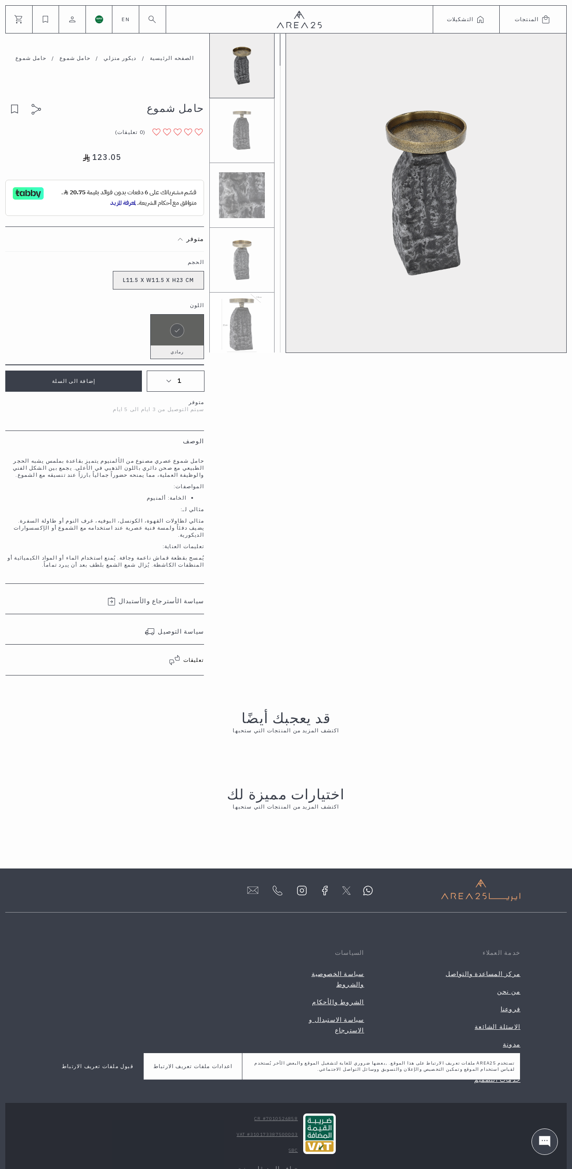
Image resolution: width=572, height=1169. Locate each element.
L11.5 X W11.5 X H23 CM (158, 280)
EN (125, 19)
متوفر (195, 239)
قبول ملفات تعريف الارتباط (98, 1066)
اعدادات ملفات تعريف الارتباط (192, 1066)
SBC (293, 1150)
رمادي (177, 335)
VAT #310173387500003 (267, 1134)
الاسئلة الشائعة (497, 1027)
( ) (130, 132)
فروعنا (510, 1009)
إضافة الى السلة (73, 381)
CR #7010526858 (276, 1118)
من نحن (508, 991)
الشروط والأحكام (338, 1002)
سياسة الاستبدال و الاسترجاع (336, 1025)
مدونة (511, 1044)
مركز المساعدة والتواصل (483, 974)
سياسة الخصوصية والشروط (338, 979)
